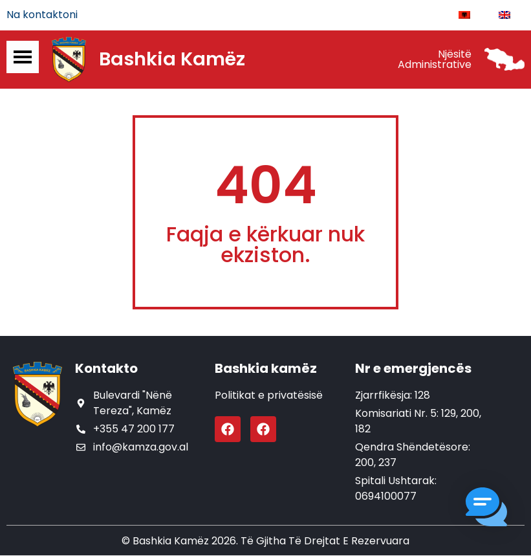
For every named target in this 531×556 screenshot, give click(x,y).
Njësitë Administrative (434, 59)
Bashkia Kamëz (172, 60)
